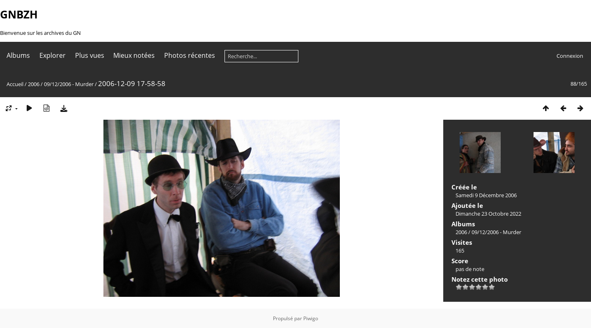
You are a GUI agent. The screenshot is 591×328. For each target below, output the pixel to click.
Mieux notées (134, 55)
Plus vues (89, 55)
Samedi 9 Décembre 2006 (486, 195)
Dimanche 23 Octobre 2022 (488, 213)
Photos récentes (189, 55)
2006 (33, 84)
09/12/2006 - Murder (69, 84)
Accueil (15, 84)
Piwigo (310, 318)
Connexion (570, 55)
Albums (18, 55)
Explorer (52, 55)
